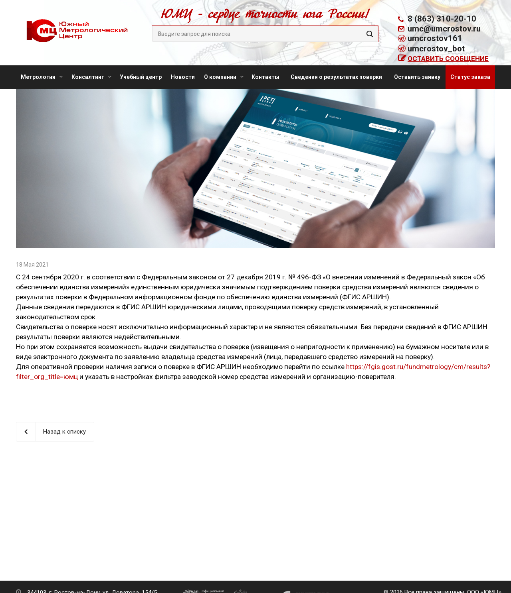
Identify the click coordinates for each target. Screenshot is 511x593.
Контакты (265, 77)
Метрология (42, 77)
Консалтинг (91, 77)
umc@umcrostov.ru (444, 28)
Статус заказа (470, 77)
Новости (183, 77)
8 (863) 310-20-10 (442, 19)
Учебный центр (141, 77)
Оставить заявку (417, 77)
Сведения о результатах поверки (336, 77)
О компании (224, 77)
